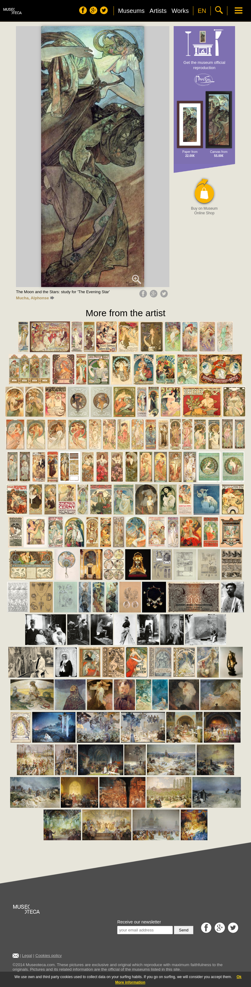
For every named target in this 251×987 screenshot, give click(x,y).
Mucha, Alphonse (35, 298)
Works (180, 10)
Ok (239, 977)
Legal (27, 955)
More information (130, 982)
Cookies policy (48, 955)
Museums (131, 10)
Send (183, 930)
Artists (158, 10)
